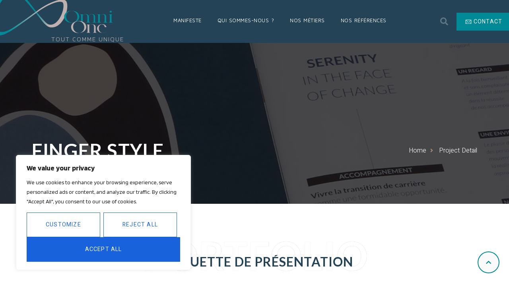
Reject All (140, 224)
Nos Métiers (307, 20)
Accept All (103, 249)
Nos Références (364, 20)
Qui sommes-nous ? (246, 20)
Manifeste (187, 20)
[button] (444, 21)
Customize (63, 224)
